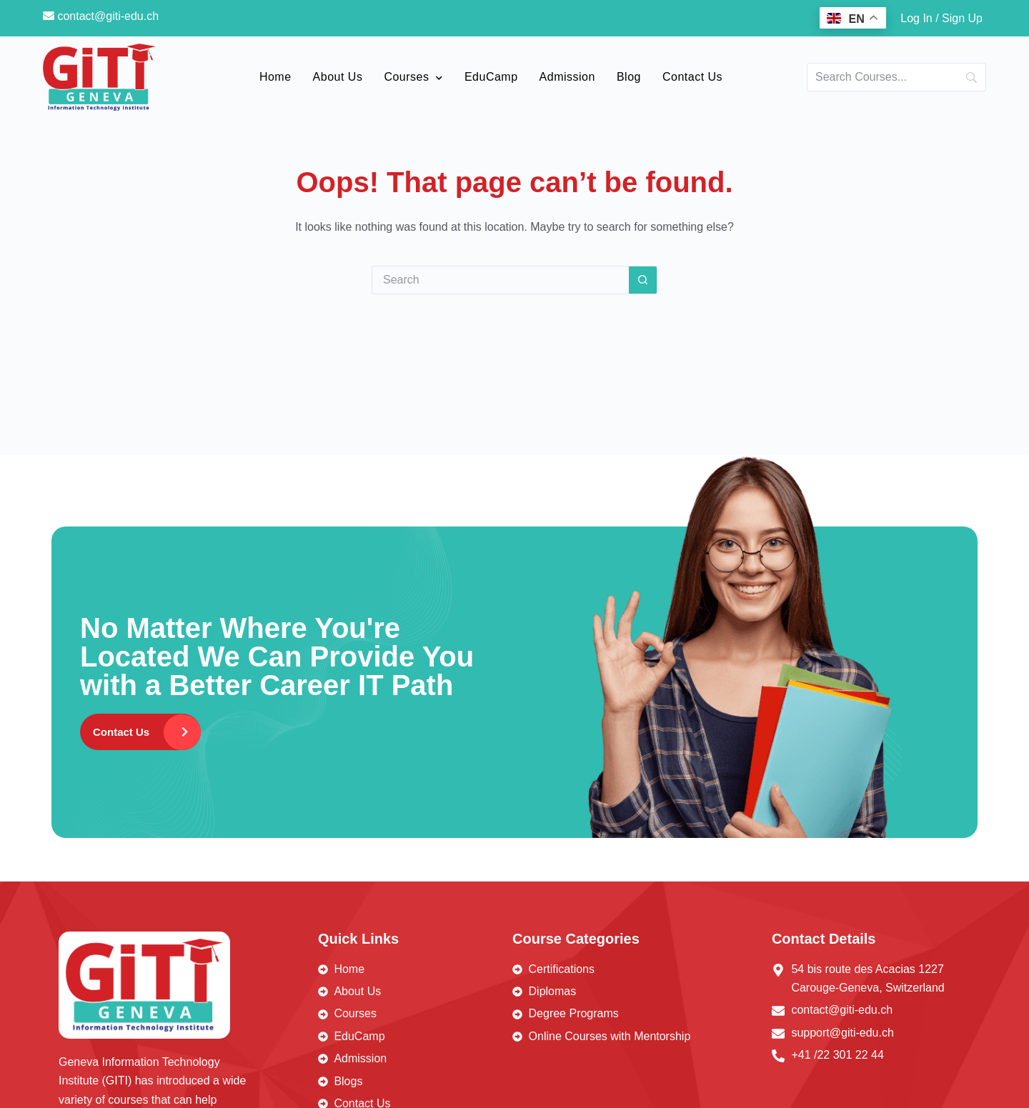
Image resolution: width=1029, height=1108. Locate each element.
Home (275, 77)
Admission (567, 77)
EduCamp (491, 77)
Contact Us (692, 77)
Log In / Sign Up (941, 18)
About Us (338, 77)
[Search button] (643, 280)
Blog (629, 77)
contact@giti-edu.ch (101, 16)
